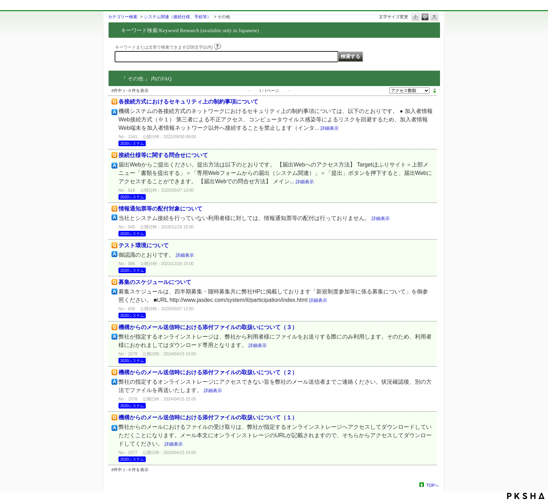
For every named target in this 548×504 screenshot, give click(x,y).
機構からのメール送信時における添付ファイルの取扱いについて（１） (207, 417)
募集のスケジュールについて (154, 282)
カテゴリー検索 (122, 16)
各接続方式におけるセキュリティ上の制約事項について (188, 102)
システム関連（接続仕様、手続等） (177, 16)
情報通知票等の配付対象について (160, 209)
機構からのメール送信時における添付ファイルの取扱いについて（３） (207, 327)
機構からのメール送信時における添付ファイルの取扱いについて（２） (207, 372)
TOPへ (432, 485)
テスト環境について (143, 245)
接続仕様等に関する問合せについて (163, 155)
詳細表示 (329, 128)
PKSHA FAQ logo (526, 496)
